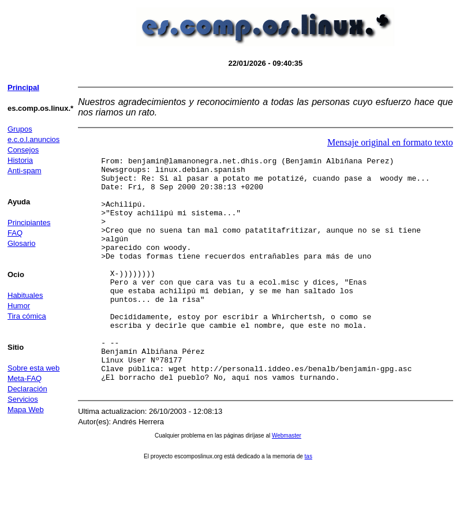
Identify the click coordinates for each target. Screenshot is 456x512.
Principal (23, 87)
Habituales (25, 295)
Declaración (27, 388)
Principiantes (29, 222)
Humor (19, 305)
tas (308, 503)
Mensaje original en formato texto (390, 142)
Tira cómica (27, 316)
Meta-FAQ (25, 378)
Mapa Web (26, 409)
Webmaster (286, 482)
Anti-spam (25, 170)
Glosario (21, 243)
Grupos (20, 129)
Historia (20, 160)
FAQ (15, 233)
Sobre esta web (33, 368)
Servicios (23, 399)
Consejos (23, 149)
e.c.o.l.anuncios (33, 139)
